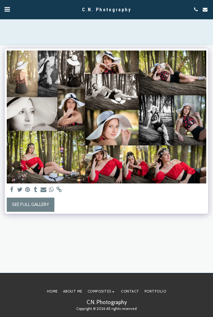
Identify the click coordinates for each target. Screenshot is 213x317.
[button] (7, 9)
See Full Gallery (30, 204)
